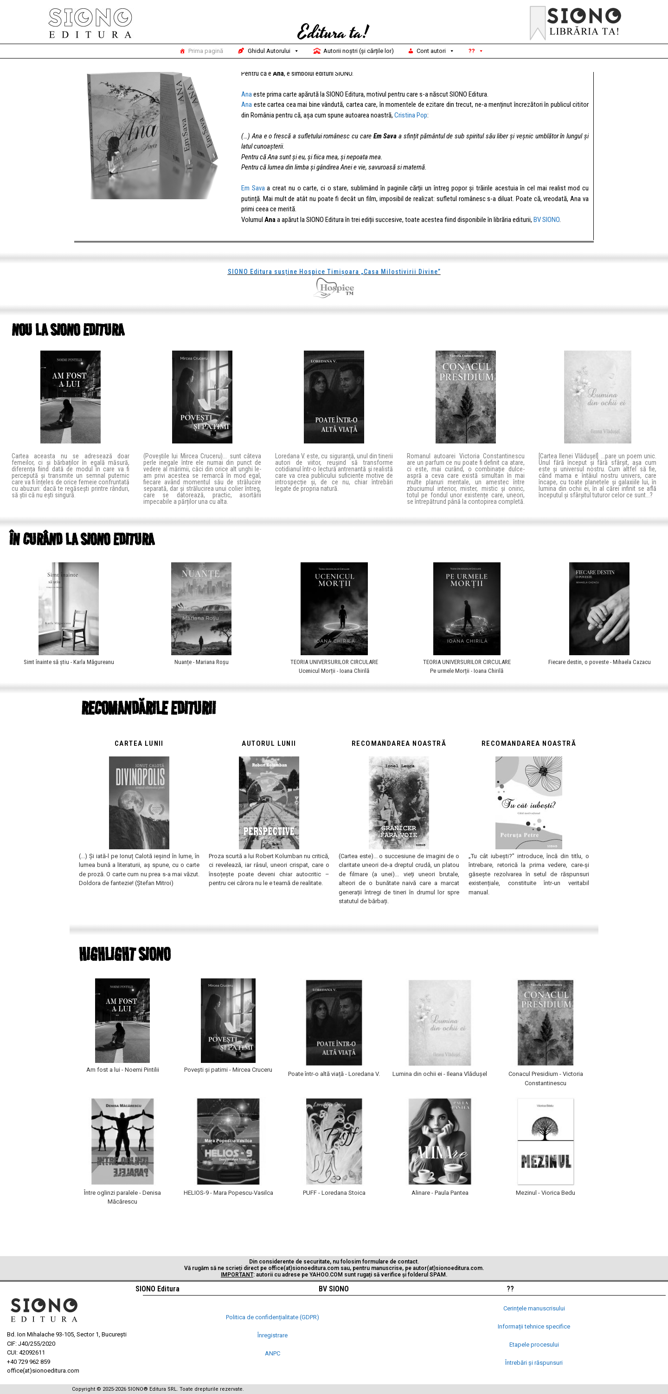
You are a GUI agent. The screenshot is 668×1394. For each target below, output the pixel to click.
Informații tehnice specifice (534, 1326)
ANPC (272, 1353)
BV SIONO (546, 244)
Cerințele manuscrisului (534, 1308)
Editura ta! (333, 33)
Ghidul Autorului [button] (273, 51)
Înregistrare (272, 1335)
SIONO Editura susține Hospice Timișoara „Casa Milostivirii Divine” (334, 296)
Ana (246, 118)
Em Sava (253, 212)
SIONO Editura (157, 1288)
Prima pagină (205, 50)
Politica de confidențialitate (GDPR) (272, 1317)
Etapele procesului (534, 1344)
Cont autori (436, 51)
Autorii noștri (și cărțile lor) (358, 50)
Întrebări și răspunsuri (534, 1362)
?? (476, 51)
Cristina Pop (410, 139)
